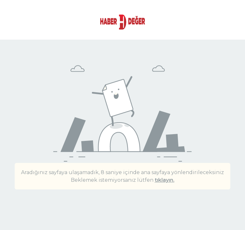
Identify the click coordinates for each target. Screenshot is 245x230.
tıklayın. (164, 180)
